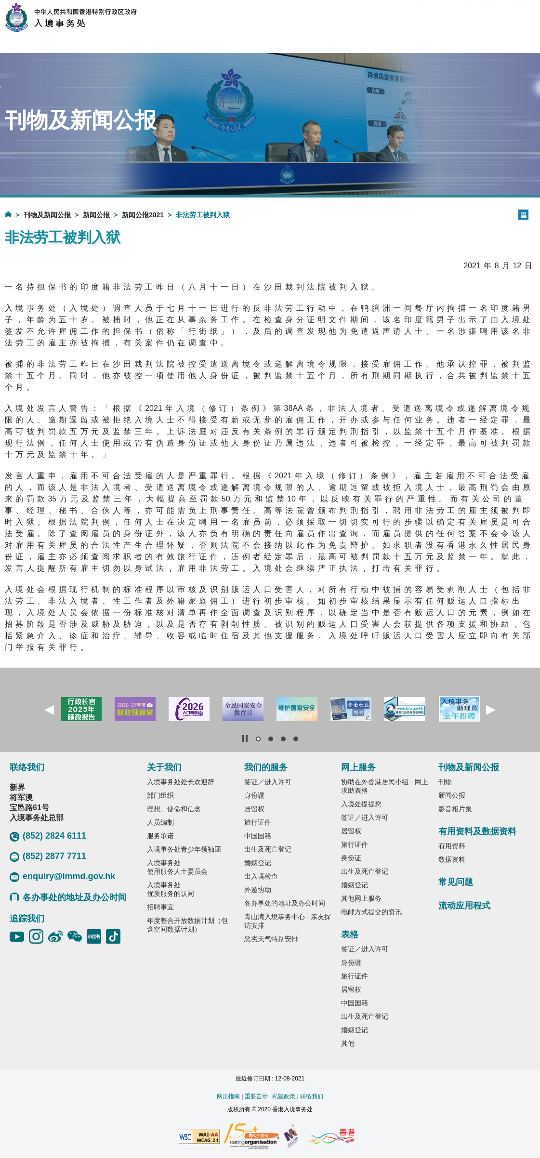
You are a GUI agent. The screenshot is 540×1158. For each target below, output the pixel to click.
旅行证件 (257, 822)
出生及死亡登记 (267, 849)
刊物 (445, 782)
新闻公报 (96, 215)
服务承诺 (160, 836)
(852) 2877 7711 (48, 856)
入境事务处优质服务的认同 (170, 889)
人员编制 (160, 822)
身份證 (254, 795)
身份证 (351, 858)
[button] (49, 710)
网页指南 (228, 1096)
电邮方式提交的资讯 (371, 912)
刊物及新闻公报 (47, 215)
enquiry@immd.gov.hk (62, 876)
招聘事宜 (160, 907)
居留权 (254, 809)
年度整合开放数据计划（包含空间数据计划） (187, 925)
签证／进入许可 (267, 782)
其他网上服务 (361, 898)
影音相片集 (455, 809)
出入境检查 (261, 876)
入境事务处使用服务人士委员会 (177, 867)
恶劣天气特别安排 (271, 939)
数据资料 (451, 859)
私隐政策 (283, 1096)
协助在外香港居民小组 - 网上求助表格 (384, 786)
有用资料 (451, 846)
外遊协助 (257, 890)
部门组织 (160, 795)
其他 (348, 1043)
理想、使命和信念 (174, 809)
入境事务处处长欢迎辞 (180, 782)
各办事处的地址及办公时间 (68, 897)
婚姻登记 (257, 863)
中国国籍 (257, 836)
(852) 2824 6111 (48, 836)
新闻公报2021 (143, 215)
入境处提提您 (361, 804)
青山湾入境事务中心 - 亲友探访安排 (287, 921)
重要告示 (256, 1096)
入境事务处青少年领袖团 (184, 849)
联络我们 (311, 1096)
